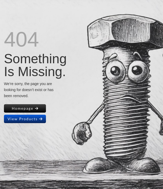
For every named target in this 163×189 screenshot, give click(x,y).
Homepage (25, 108)
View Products (25, 119)
